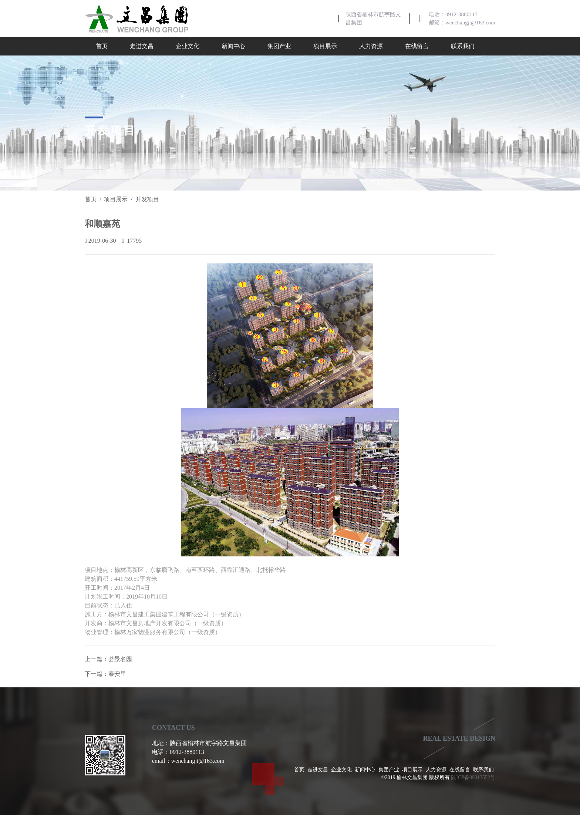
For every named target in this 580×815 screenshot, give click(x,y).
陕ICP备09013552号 (473, 777)
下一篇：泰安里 (105, 674)
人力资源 (371, 46)
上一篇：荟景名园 (108, 659)
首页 (102, 46)
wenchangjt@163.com (470, 23)
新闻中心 (233, 46)
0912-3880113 (461, 14)
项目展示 (325, 46)
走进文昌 (142, 46)
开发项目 (147, 199)
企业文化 (187, 46)
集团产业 (279, 46)
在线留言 (417, 46)
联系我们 (463, 46)
